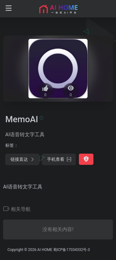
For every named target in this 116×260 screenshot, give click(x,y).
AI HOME (44, 250)
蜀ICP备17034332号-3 (71, 250)
